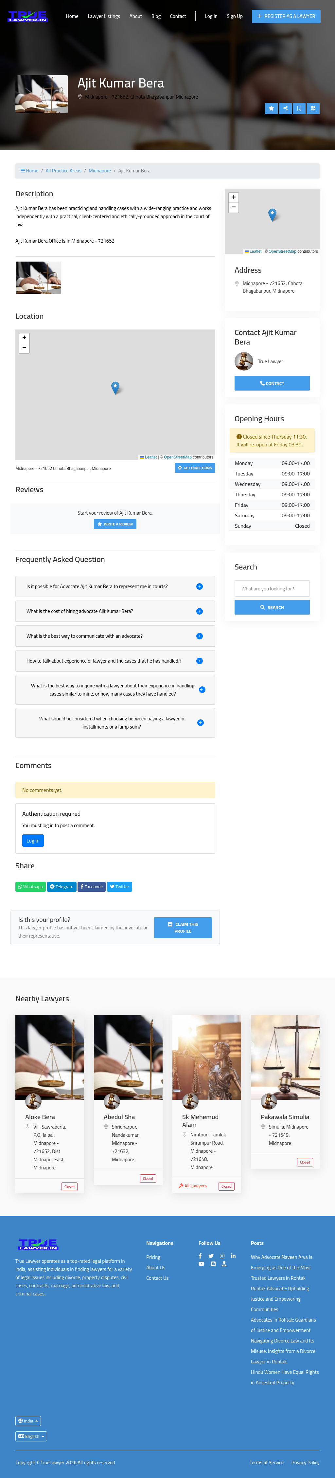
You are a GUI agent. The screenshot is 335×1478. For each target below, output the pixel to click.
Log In (211, 16)
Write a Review (115, 524)
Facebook (91, 886)
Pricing (153, 1257)
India (26, 1421)
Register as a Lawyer (286, 16)
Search (272, 607)
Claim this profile (183, 927)
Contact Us (157, 1278)
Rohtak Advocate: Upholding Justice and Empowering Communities (280, 1299)
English (29, 1436)
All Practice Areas (63, 170)
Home (72, 16)
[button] (115, 388)
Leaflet (148, 457)
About (136, 16)
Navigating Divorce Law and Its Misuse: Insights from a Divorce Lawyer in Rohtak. (283, 1351)
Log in (33, 840)
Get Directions (195, 468)
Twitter (119, 886)
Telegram (62, 886)
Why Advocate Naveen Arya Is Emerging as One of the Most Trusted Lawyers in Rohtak (281, 1267)
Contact (178, 16)
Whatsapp (30, 886)
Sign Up (234, 16)
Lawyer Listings (104, 16)
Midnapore (100, 170)
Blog (156, 16)
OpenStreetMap (178, 457)
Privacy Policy (305, 1463)
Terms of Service (267, 1463)
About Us (155, 1267)
